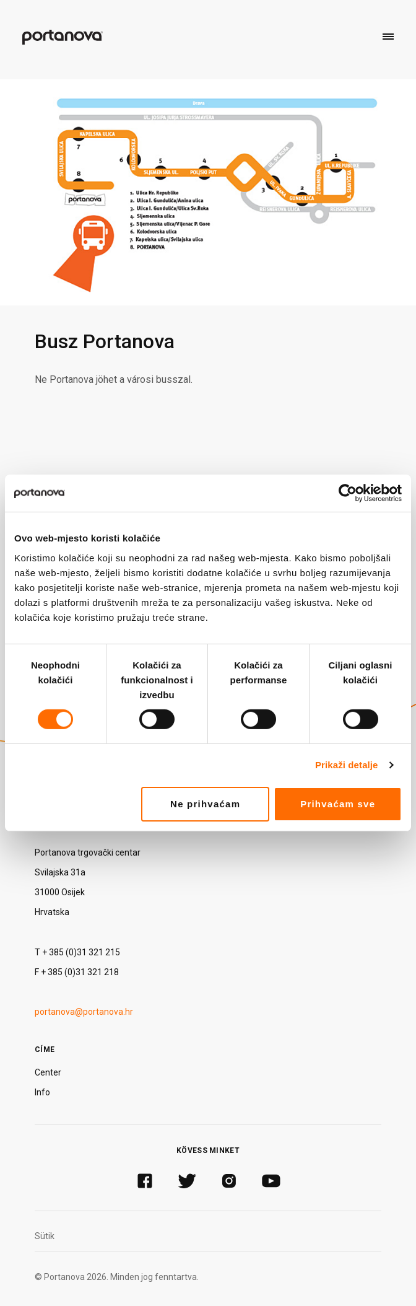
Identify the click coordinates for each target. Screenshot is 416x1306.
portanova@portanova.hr (84, 1012)
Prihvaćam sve (337, 804)
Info (42, 1092)
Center (48, 1072)
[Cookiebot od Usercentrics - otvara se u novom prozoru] (347, 493)
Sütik (44, 1236)
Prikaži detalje (346, 765)
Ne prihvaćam (205, 804)
